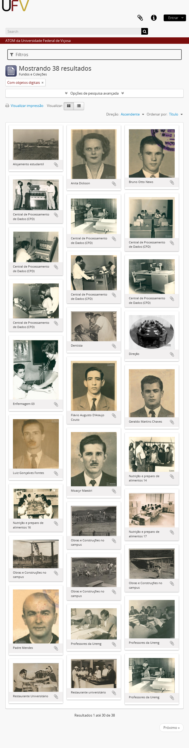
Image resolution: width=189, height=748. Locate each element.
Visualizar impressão (24, 105)
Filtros (19, 54)
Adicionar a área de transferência (56, 164)
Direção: (112, 114)
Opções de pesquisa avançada (94, 93)
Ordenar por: (157, 114)
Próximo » (171, 727)
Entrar (173, 17)
